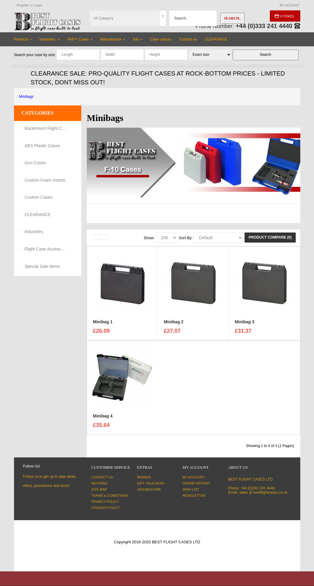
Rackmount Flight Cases (46, 128)
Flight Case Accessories (46, 249)
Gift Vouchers (150, 483)
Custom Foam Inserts (45, 180)
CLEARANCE (38, 214)
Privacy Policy (105, 501)
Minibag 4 (103, 416)
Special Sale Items (42, 266)
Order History (196, 483)
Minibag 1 (103, 322)
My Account (193, 477)
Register (23, 5)
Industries (34, 231)
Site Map (99, 489)
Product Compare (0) (270, 237)
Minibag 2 (174, 322)
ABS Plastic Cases (42, 145)
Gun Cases (35, 162)
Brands (144, 477)
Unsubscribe (149, 489)
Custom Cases (39, 197)
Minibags (26, 96)
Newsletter (193, 495)
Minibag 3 (245, 322)
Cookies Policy (105, 508)
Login (38, 5)
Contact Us (102, 477)
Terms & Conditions (109, 495)
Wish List (190, 489)
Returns (99, 483)
